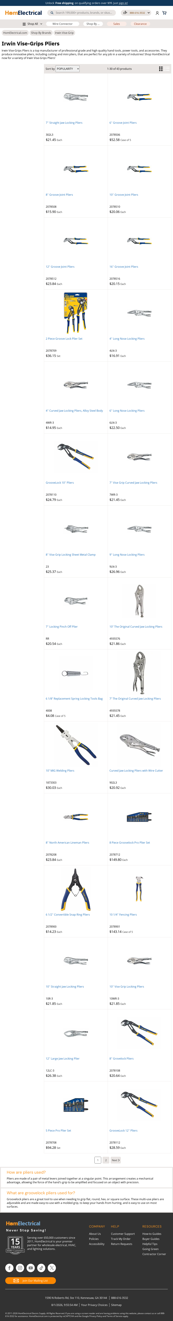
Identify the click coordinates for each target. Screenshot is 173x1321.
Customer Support (123, 1234)
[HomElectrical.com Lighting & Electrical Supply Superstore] (23, 1223)
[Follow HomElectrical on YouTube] (31, 1268)
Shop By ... (93, 24)
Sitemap (116, 1305)
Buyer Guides (150, 1239)
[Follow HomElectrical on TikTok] (41, 1268)
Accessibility (96, 1244)
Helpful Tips (149, 1244)
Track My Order (121, 1239)
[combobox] (81, 13)
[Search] (52, 13)
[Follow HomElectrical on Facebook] (9, 1268)
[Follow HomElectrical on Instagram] (20, 1268)
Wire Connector (63, 24)
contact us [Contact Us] (149, 1313)
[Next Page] (115, 1160)
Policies (94, 1239)
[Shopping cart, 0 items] (165, 13)
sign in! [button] (123, 3)
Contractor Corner (154, 1254)
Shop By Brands (41, 33)
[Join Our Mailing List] (30, 1280)
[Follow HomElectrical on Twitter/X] (52, 1268)
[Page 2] (106, 1160)
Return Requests (121, 1244)
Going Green (150, 1249)
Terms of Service (114, 1316)
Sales (116, 24)
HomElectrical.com (15, 33)
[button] (136, 12)
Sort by (50, 69)
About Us (95, 1234)
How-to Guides (151, 1234)
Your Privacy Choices (94, 1305)
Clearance (140, 24)
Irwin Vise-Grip (64, 33)
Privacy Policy (95, 1316)
